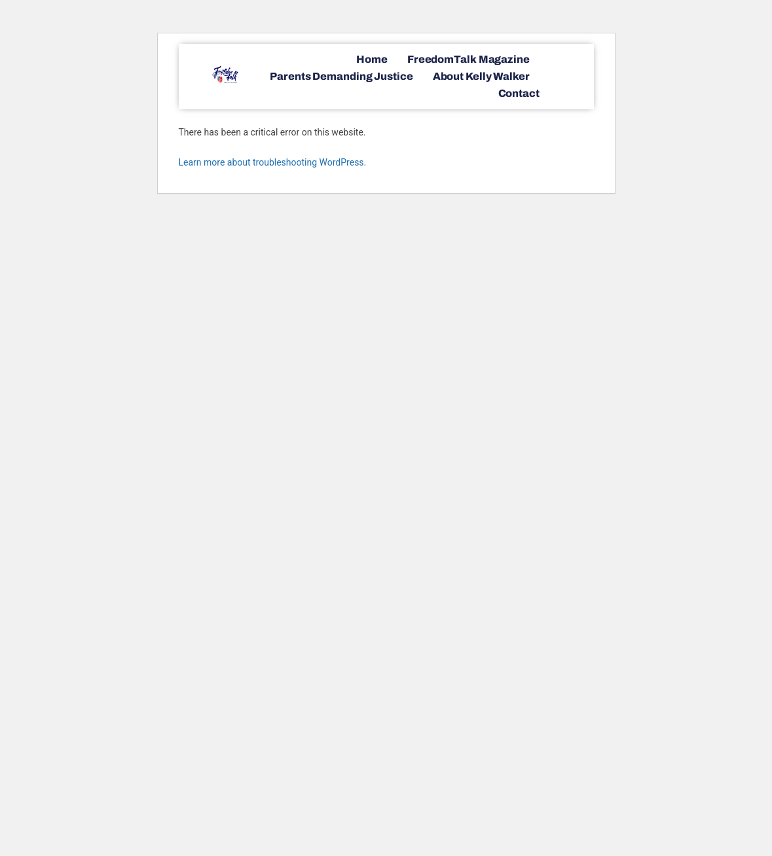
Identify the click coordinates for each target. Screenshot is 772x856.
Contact (519, 93)
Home (372, 59)
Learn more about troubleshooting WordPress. (273, 162)
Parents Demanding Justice (341, 76)
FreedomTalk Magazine (468, 59)
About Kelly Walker (481, 76)
